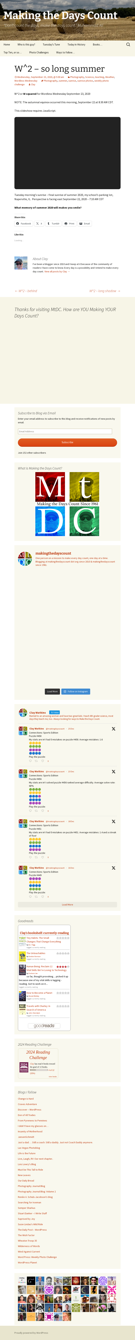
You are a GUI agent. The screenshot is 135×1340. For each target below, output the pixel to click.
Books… (97, 44)
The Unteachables (36, 953)
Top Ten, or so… (13, 52)
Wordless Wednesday (25, 80)
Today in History (76, 44)
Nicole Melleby (34, 996)
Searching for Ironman (29, 1202)
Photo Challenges (39, 52)
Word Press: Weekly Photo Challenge (37, 1257)
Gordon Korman (35, 956)
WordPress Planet (27, 1262)
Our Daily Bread (26, 1180)
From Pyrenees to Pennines (32, 1120)
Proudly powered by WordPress (31, 1332)
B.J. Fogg (32, 945)
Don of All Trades (27, 1115)
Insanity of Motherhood (30, 1131)
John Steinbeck (34, 1013)
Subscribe (67, 442)
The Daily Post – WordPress (32, 1229)
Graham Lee (33, 973)
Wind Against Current (29, 1251)
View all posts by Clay (57, 271)
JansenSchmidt (26, 1136)
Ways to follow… (65, 52)
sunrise (72, 80)
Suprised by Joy (26, 1218)
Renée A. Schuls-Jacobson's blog (35, 1197)
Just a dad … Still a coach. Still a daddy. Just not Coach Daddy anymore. (55, 1142)
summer (63, 80)
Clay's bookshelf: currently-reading (44, 933)
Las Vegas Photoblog (29, 1147)
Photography (77, 77)
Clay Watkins (36, 728)
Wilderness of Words (29, 1246)
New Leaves (24, 1175)
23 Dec (71, 771)
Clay (33, 84)
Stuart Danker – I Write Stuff (32, 1213)
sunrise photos (85, 80)
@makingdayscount (55, 728)
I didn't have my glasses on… (33, 1126)
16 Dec (71, 867)
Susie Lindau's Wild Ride (30, 1224)
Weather (109, 77)
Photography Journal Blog (31, 1186)
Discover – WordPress (29, 1109)
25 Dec (71, 728)
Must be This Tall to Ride (30, 1169)
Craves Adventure (27, 1104)
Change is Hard (26, 1098)
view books (53, 1077)
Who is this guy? (26, 44)
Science (89, 77)
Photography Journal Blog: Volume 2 (37, 1191)
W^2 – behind (25, 291)
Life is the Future (27, 1153)
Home (7, 44)
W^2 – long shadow (105, 291)
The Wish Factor (26, 1235)
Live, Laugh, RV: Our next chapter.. (35, 1158)
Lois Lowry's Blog (27, 1164)
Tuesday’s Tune (51, 44)
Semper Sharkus (26, 1207)
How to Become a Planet (39, 992)
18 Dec (71, 821)
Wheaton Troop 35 (27, 1240)
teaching (99, 77)
